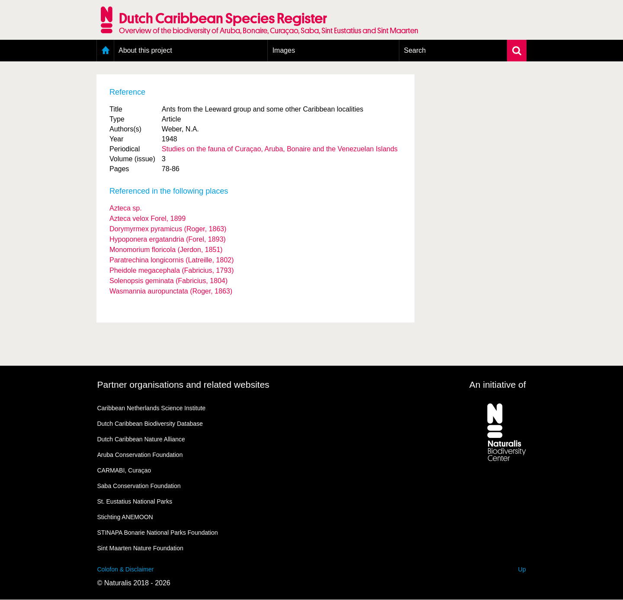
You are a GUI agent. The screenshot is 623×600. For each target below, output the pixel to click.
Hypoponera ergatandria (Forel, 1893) (167, 239)
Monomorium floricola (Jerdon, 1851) (165, 249)
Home (105, 50)
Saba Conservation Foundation (139, 485)
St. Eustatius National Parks (135, 501)
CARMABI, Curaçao (124, 470)
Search (415, 50)
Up (522, 569)
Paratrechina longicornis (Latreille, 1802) (171, 260)
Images (283, 50)
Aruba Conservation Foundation (140, 454)
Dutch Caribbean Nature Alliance (141, 439)
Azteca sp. (125, 208)
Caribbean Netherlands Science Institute (151, 408)
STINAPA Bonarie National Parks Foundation (157, 532)
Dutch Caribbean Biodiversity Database (150, 423)
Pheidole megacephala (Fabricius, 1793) (171, 270)
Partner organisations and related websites (183, 384)
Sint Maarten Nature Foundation (140, 548)
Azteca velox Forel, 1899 (147, 218)
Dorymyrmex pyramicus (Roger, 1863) (167, 229)
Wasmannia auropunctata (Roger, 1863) (170, 291)
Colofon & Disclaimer (125, 569)
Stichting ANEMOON (125, 517)
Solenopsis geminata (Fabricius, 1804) (168, 280)
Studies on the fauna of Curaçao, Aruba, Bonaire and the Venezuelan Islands (280, 149)
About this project (145, 50)
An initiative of (497, 384)
